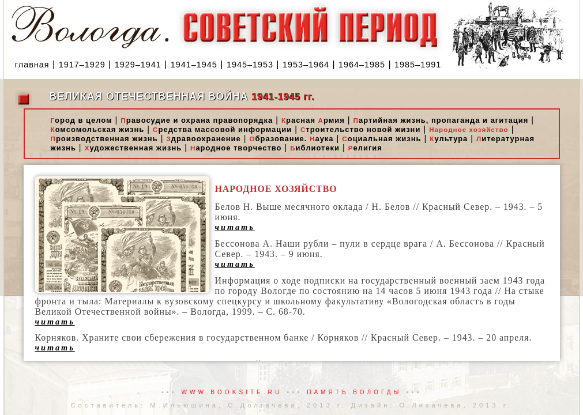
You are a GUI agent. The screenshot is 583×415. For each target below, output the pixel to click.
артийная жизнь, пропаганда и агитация (441, 120)
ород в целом (81, 120)
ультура (449, 138)
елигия (365, 148)
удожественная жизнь (133, 148)
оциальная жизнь (381, 138)
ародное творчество (235, 148)
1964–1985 (361, 64)
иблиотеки (315, 148)
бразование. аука (291, 138)
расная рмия (313, 120)
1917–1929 (82, 64)
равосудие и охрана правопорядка (197, 120)
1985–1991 (417, 64)
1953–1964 (306, 64)
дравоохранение (203, 138)
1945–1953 (250, 64)
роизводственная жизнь (104, 138)
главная (32, 64)
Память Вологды (354, 392)
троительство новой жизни (360, 129)
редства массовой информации (222, 129)
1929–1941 (138, 64)
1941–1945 (194, 64)
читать (235, 227)
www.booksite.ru (232, 392)
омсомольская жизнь (98, 129)
